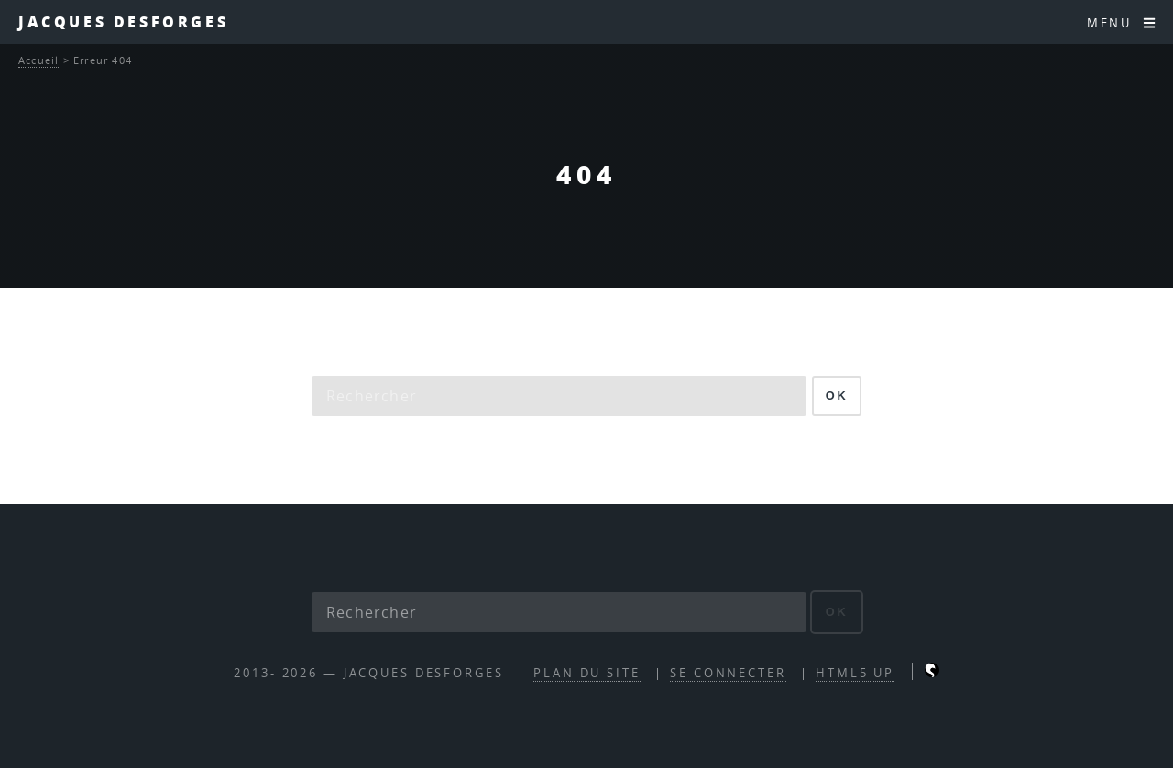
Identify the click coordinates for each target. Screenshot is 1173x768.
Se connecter (728, 673)
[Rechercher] (559, 396)
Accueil (38, 60)
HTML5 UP (855, 673)
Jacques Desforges (123, 21)
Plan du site (587, 673)
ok (837, 395)
